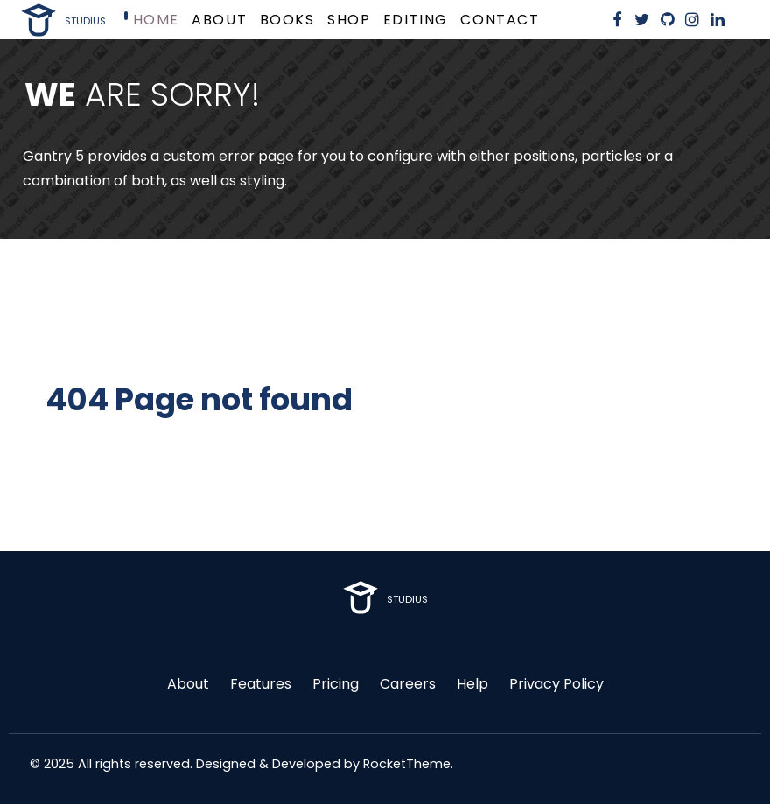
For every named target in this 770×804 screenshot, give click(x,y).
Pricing (335, 684)
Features (260, 684)
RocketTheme (407, 764)
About (188, 684)
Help (472, 684)
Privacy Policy (556, 684)
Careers (408, 684)
